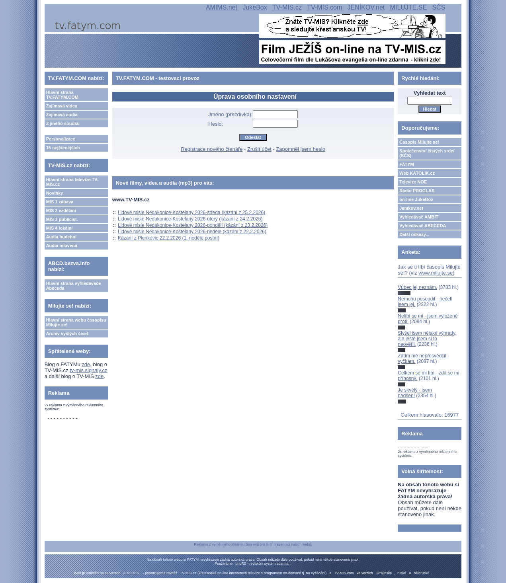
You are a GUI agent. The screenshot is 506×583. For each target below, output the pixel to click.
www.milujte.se (435, 273)
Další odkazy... (414, 234)
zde (86, 364)
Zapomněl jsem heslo (300, 149)
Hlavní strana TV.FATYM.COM (62, 94)
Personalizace (60, 138)
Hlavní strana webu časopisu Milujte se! (76, 322)
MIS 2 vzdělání (61, 210)
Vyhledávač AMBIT (418, 216)
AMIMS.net (221, 7)
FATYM (406, 164)
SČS (438, 7)
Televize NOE (413, 181)
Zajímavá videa (61, 105)
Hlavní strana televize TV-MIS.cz (72, 182)
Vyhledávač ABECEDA (422, 225)
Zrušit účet (259, 149)
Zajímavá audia (62, 114)
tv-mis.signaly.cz (88, 370)
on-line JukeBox (416, 199)
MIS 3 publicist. (62, 219)
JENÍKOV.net (366, 7)
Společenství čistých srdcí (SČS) (426, 153)
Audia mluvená (61, 245)
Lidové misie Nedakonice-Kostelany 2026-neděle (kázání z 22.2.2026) (192, 231)
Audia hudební (61, 236)
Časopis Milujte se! (419, 142)
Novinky (54, 193)
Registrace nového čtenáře (211, 149)
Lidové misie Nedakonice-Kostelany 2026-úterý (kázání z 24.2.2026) (190, 219)
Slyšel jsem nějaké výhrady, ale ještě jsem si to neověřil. (427, 338)
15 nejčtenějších (63, 147)
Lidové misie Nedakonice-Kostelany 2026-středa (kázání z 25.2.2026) (191, 212)
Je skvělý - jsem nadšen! (415, 392)
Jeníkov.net (411, 208)
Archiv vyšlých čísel (67, 333)
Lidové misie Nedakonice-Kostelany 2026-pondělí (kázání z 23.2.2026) (193, 225)
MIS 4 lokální (59, 228)
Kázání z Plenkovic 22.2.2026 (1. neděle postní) (168, 238)
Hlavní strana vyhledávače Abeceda (73, 286)
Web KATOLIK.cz (417, 173)
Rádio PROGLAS (416, 190)
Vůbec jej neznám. (417, 287)
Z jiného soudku (63, 123)
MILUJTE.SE (408, 7)
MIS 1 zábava (59, 201)
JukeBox (254, 7)
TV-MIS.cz (287, 7)
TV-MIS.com (324, 7)
